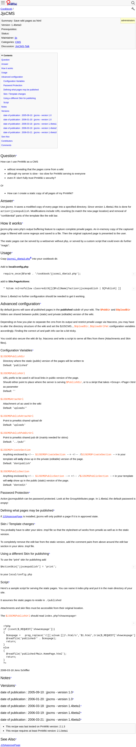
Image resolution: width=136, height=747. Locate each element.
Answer (4, 64)
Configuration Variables (14, 81)
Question (5, 60)
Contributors (6, 141)
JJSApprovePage (13, 509)
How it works (7, 68)
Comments (6, 145)
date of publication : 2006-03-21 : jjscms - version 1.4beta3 (30, 132)
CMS (18, 42)
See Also (5, 137)
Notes (4, 107)
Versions (5, 111)
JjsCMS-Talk (22, 46)
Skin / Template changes (14, 94)
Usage (4, 72)
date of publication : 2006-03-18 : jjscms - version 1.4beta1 (30, 124)
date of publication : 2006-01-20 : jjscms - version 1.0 (27, 119)
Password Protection (12, 85)
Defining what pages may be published (21, 90)
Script (6, 102)
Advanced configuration (12, 77)
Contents (8, 55)
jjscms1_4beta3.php (18, 258)
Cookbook (6, 8)
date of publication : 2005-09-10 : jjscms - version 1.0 (27, 115)
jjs (16, 37)
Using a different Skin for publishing (19, 98)
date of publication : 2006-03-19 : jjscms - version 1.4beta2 (30, 128)
